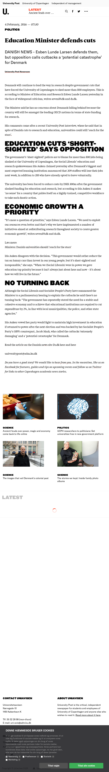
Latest (35, 9)
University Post (11, 3)
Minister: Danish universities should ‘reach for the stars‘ (38, 247)
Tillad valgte (53, 765)
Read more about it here (88, 715)
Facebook (10, 367)
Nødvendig (14, 756)
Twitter (96, 367)
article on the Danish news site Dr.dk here (40, 344)
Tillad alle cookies (86, 765)
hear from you (63, 362)
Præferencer (32, 756)
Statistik (49, 756)
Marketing (14, 759)
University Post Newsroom (17, 71)
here (73, 344)
